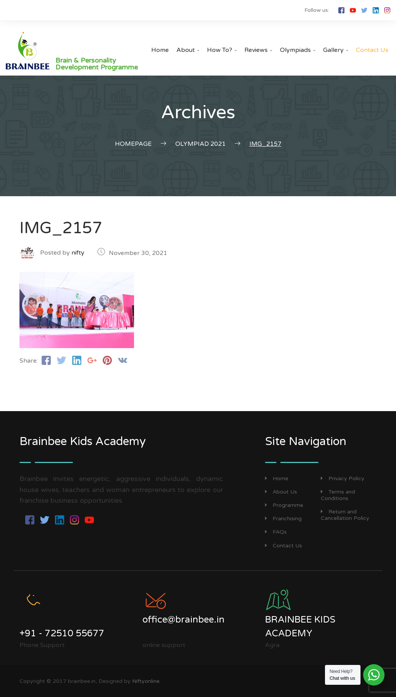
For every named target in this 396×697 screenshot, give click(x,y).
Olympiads (297, 50)
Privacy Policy (342, 478)
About (187, 50)
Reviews (258, 50)
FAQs (276, 532)
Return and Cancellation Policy (345, 514)
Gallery (335, 50)
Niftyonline (146, 681)
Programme (284, 505)
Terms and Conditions (338, 495)
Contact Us (372, 50)
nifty (77, 253)
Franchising (283, 518)
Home (160, 50)
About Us (281, 492)
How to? (222, 50)
